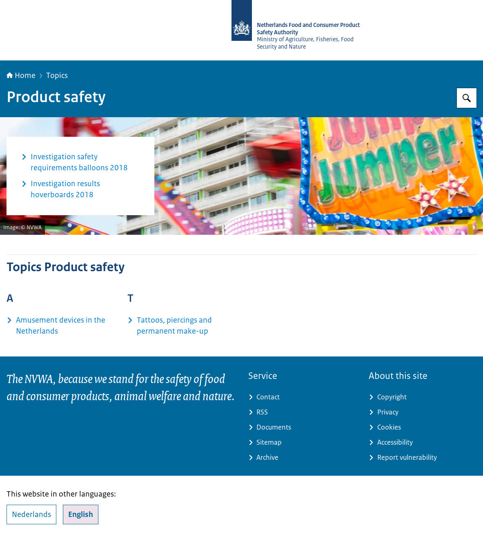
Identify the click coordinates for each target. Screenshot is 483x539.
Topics (57, 75)
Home (21, 75)
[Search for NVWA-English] (466, 98)
